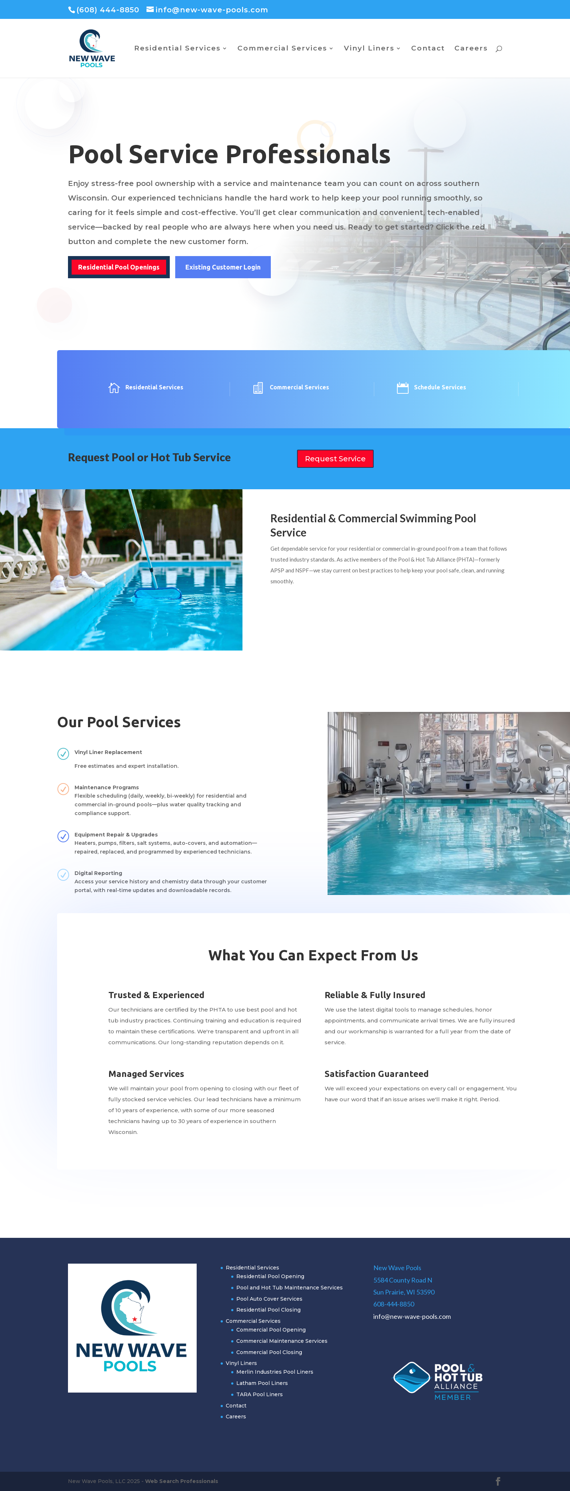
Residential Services (177, 49)
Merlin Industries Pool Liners (274, 1372)
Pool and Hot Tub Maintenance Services (289, 1287)
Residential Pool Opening (270, 1276)
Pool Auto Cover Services (269, 1299)
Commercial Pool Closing (269, 1352)
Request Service (335, 458)
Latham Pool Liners (262, 1383)
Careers (471, 49)
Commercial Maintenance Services (282, 1341)
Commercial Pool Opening (271, 1329)
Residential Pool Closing (268, 1309)
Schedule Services (440, 387)
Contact (428, 49)
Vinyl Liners (369, 49)
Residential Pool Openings (119, 267)
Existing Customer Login (223, 267)
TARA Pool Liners (259, 1394)
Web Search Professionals (181, 1481)
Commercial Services (282, 49)
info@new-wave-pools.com (412, 1316)
